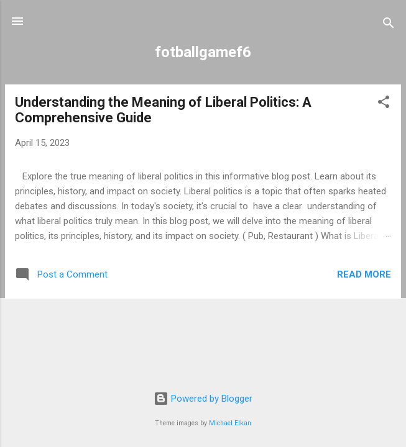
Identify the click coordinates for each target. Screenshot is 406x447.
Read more (364, 274)
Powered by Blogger (203, 398)
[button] (383, 104)
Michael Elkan (230, 423)
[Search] (388, 25)
